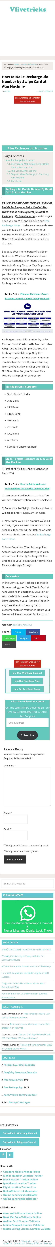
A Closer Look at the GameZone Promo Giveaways (26, 966)
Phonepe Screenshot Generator (19, 1064)
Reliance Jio (18, 625)
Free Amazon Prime (13, 1079)
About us (7, 1243)
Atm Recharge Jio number (20, 160)
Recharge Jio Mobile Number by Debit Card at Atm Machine (30, 165)
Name (8, 813)
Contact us (19, 1243)
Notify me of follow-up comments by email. (27, 845)
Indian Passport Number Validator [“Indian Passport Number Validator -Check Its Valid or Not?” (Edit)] (23, 1225)
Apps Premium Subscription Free (20, 1094)
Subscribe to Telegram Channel (19, 1142)
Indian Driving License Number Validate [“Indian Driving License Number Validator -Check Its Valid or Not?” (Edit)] (26, 1228)
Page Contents (13, 156)
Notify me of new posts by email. (22, 851)
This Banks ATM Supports (24, 170)
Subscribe (27, 735)
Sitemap (48, 1243)
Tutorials (27, 625)
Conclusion (16, 181)
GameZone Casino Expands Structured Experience (26, 949)
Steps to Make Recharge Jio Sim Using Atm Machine (30, 176)
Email (7, 829)
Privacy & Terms (34, 1243)
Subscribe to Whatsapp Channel (20, 1133)
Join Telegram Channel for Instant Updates (28, 663)
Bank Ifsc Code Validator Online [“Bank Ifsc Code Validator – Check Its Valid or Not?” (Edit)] (22, 1217)
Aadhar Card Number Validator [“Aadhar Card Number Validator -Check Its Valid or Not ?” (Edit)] (21, 1221)
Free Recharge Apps (14, 1087)
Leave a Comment (46, 91)
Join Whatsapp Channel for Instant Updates (27, 99)
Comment (10, 765)
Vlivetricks (27, 9)
